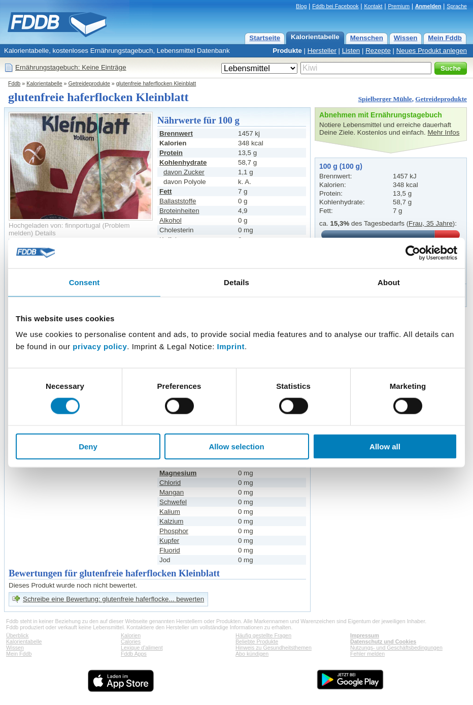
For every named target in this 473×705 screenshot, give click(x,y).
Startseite (264, 38)
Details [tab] (236, 282)
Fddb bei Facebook (335, 6)
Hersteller (322, 50)
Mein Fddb (445, 38)
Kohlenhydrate (183, 162)
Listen (351, 50)
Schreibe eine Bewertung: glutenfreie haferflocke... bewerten (113, 599)
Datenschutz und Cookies (383, 641)
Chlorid (170, 482)
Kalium (169, 511)
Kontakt (373, 6)
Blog (301, 6)
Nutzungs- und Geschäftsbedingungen (396, 648)
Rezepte (378, 50)
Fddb (14, 83)
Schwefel (173, 502)
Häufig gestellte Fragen (263, 635)
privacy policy (100, 346)
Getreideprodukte (89, 83)
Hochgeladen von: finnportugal (54, 225)
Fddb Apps (134, 654)
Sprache (457, 6)
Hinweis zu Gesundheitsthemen (273, 648)
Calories (131, 641)
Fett (165, 191)
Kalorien (131, 635)
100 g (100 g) (340, 166)
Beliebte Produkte (256, 641)
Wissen (406, 38)
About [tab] (389, 282)
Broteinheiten (179, 210)
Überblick (17, 635)
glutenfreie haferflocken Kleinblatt (156, 83)
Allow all (384, 446)
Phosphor (173, 531)
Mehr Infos (443, 132)
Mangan (171, 492)
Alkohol (170, 220)
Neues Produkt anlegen (431, 50)
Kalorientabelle (315, 37)
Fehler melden (367, 654)
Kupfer (169, 540)
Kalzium (171, 521)
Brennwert (176, 133)
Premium (399, 6)
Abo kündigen (251, 654)
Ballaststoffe (177, 201)
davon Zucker (184, 172)
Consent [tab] (84, 282)
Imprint (231, 346)
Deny (88, 446)
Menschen (366, 38)
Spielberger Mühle (385, 99)
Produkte (287, 50)
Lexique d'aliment (142, 648)
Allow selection (236, 446)
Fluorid (169, 550)
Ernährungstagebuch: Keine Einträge (70, 67)
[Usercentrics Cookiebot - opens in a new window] (412, 252)
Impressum (364, 635)
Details (45, 233)
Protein (171, 153)
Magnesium (177, 473)
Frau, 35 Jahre (431, 223)
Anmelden (428, 6)
